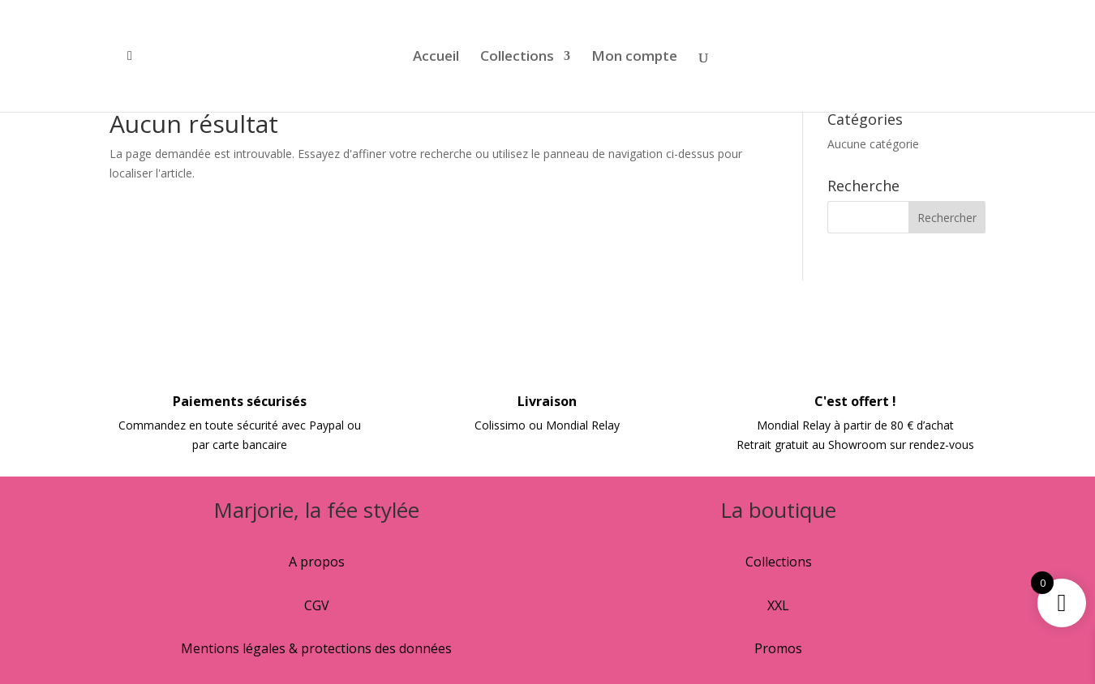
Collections (517, 57)
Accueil (436, 57)
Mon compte (634, 57)
